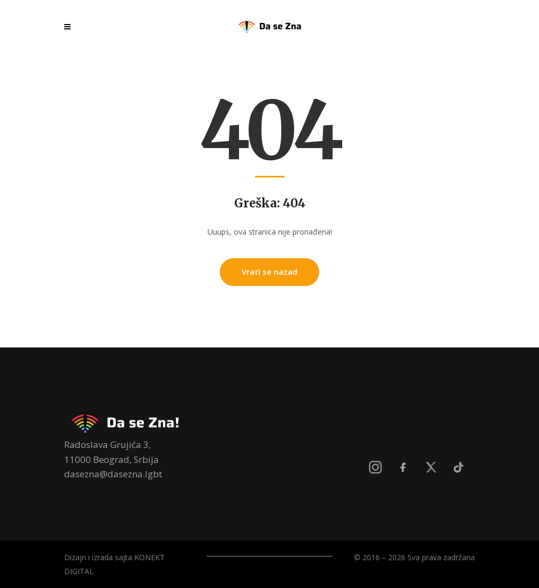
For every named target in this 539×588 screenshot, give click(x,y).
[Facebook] (403, 467)
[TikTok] (458, 467)
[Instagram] (375, 467)
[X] (431, 467)
